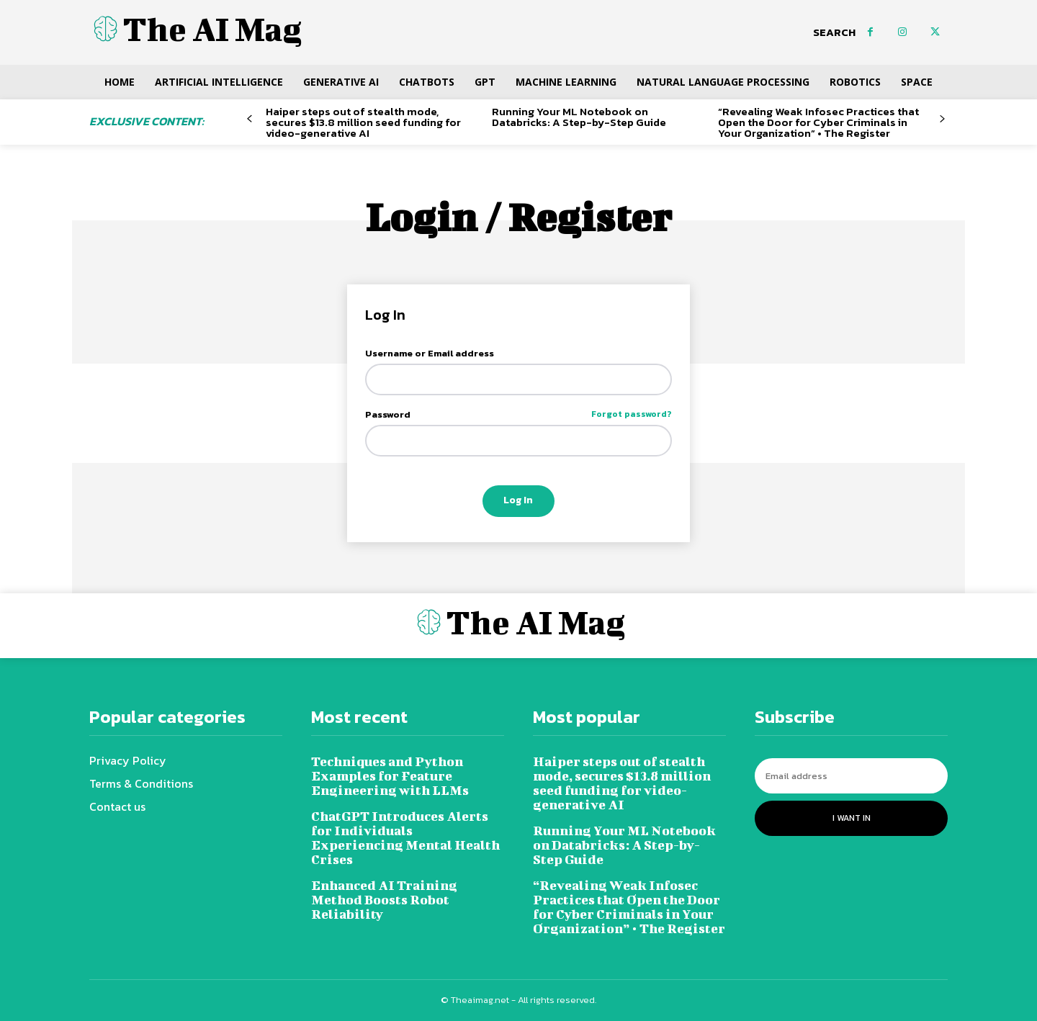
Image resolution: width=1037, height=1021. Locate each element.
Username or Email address (429, 353)
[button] (834, 32)
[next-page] (942, 119)
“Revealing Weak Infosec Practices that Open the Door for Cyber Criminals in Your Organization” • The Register (818, 122)
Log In (518, 500)
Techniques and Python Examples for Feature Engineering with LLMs (390, 776)
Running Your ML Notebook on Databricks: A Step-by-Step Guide (579, 116)
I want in (851, 817)
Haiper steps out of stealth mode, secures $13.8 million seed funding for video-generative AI (363, 122)
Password (519, 414)
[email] (851, 775)
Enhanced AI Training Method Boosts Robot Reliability (384, 900)
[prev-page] (250, 119)
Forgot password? (631, 414)
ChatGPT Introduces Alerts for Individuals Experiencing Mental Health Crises (405, 838)
